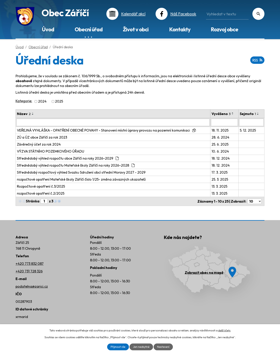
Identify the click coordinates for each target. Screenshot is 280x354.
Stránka (32, 201)
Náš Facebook (183, 13)
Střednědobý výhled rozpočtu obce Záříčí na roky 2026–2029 (68, 158)
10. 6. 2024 (220, 151)
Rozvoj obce (224, 29)
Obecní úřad (88, 29)
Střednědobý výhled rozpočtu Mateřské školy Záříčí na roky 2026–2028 (76, 165)
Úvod (48, 29)
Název (24, 114)
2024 (42, 101)
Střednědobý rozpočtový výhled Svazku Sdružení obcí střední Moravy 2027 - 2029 (81, 172)
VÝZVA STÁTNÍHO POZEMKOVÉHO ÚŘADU (50, 151)
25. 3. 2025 (220, 179)
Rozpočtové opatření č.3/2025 (41, 186)
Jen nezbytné (141, 347)
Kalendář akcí (133, 13)
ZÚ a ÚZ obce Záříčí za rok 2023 (42, 137)
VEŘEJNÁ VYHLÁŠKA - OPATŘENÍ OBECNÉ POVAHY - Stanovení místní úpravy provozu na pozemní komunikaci (106, 130)
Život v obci (136, 29)
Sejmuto (248, 114)
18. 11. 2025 (220, 130)
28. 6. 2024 (220, 137)
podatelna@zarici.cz (32, 286)
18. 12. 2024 (221, 158)
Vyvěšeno (221, 114)
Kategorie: (24, 101)
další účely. (224, 330)
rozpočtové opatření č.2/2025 (40, 193)
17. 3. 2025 (220, 172)
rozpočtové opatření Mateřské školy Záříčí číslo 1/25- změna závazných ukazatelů (81, 179)
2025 (59, 101)
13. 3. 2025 (219, 186)
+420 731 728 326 (29, 271)
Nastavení (163, 347)
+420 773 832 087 (30, 263)
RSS (257, 60)
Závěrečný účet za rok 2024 (39, 144)
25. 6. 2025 (220, 144)
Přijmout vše (118, 347)
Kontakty (179, 29)
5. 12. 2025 (248, 130)
